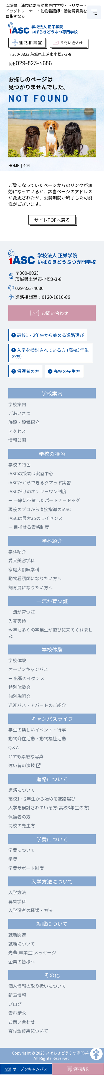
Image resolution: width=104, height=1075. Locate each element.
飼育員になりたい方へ (30, 587)
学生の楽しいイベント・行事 (37, 729)
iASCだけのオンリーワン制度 (37, 491)
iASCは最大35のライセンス (35, 518)
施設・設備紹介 (23, 422)
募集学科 (17, 901)
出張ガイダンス (26, 678)
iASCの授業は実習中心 (30, 473)
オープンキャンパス (25, 1069)
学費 (12, 858)
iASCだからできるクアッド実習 (39, 482)
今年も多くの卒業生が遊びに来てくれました (50, 632)
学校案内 (17, 404)
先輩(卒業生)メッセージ (32, 952)
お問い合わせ (21, 1021)
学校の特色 (19, 464)
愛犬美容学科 (21, 560)
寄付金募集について (28, 1030)
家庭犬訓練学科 (23, 569)
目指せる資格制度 (28, 527)
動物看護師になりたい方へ (35, 578)
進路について (21, 789)
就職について (21, 943)
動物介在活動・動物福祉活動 (37, 738)
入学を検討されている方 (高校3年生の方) (50, 353)
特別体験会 (19, 687)
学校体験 (17, 660)
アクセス (17, 431)
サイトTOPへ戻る (52, 219)
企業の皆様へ (21, 961)
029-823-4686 (34, 62)
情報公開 (17, 440)
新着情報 (17, 995)
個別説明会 (19, 696)
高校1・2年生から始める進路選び (47, 335)
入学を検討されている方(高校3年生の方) (49, 807)
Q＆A (13, 747)
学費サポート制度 (26, 868)
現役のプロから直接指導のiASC (39, 509)
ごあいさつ (19, 413)
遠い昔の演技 (24, 765)
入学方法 (17, 892)
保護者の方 (25, 371)
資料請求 (78, 1069)
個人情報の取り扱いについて (37, 985)
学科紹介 (17, 551)
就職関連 (17, 934)
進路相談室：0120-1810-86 (42, 297)
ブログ (15, 1003)
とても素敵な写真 (26, 756)
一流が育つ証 (21, 611)
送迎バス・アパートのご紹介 (37, 705)
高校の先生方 (64, 371)
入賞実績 (17, 620)
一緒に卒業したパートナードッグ (44, 500)
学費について (21, 850)
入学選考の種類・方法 (30, 910)
